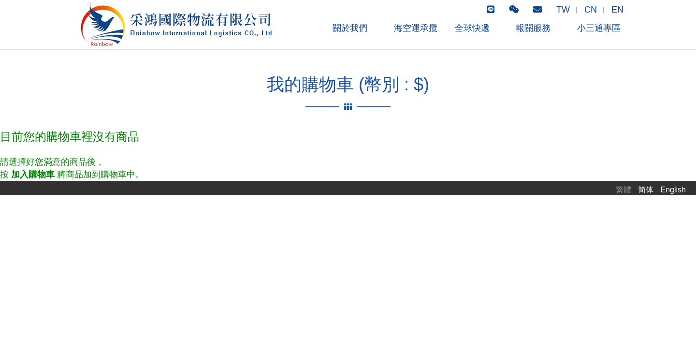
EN (617, 9)
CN (590, 9)
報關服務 (533, 28)
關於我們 (350, 28)
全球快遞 (472, 28)
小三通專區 (599, 28)
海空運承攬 (415, 28)
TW (563, 9)
